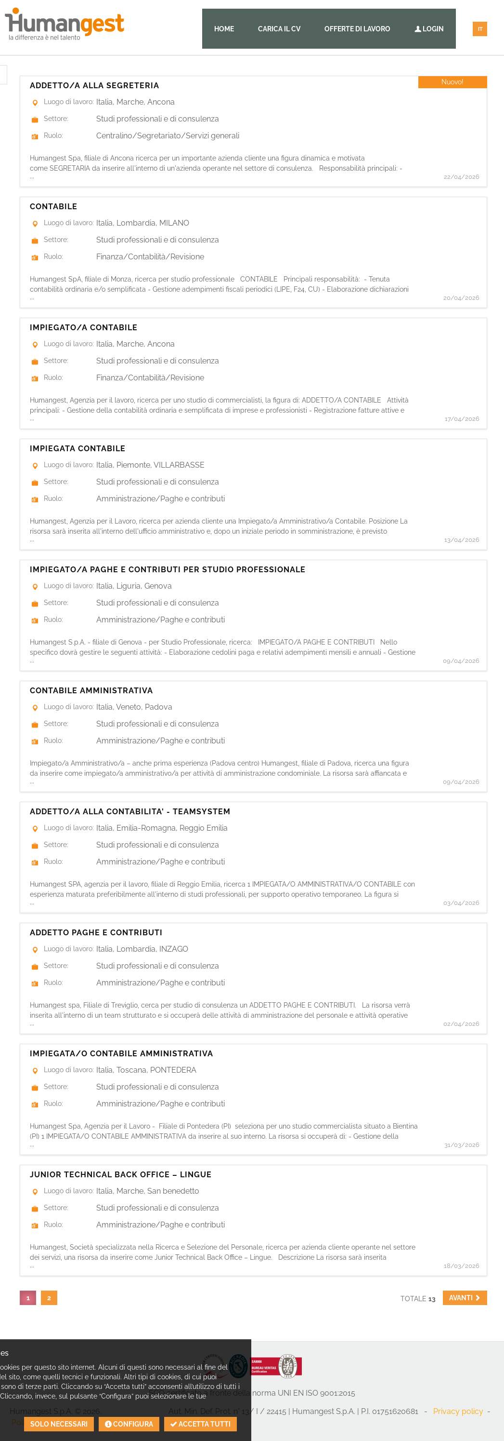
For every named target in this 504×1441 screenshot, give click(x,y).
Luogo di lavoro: (69, 102)
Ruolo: (53, 135)
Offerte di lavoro (357, 29)
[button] (465, 1298)
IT (480, 29)
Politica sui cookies (45, 1422)
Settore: (56, 118)
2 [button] (49, 1298)
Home (224, 29)
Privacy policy (458, 1411)
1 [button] (28, 1298)
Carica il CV (279, 29)
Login (429, 29)
